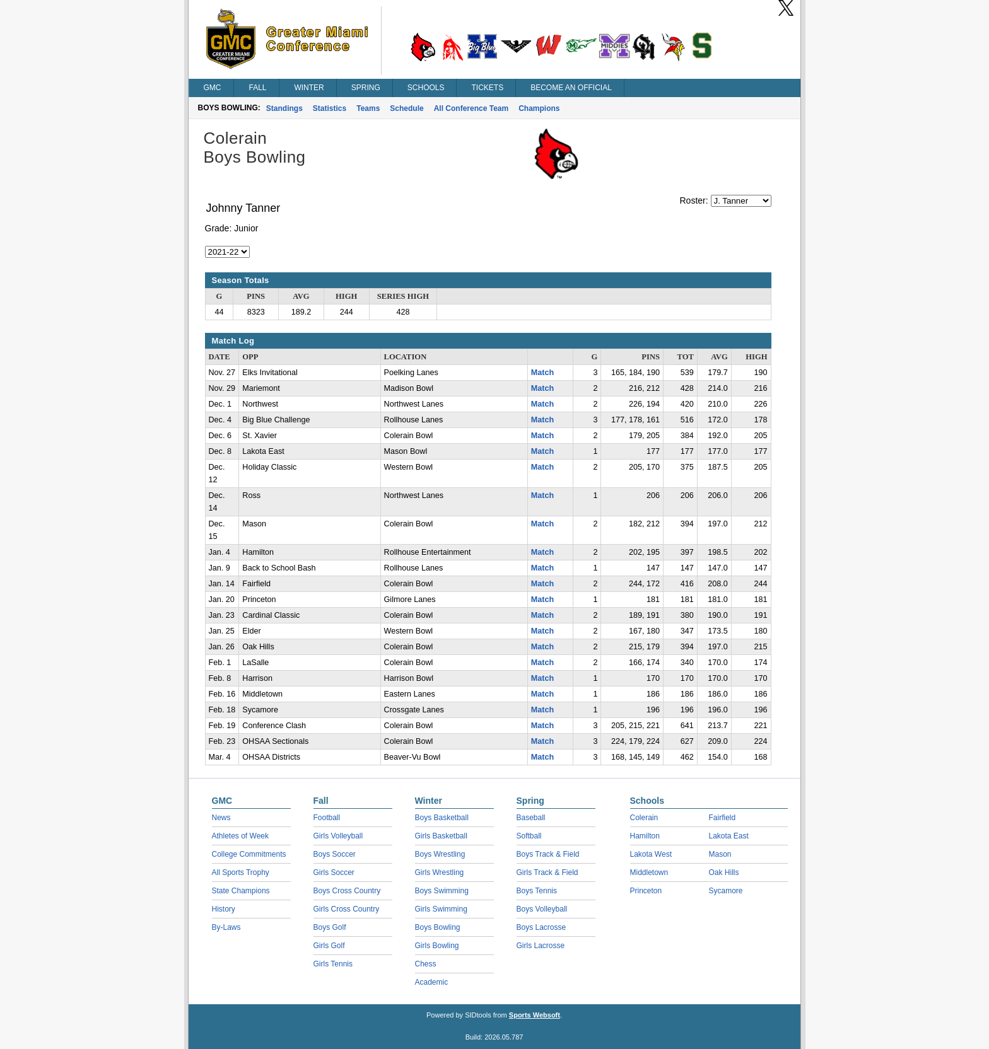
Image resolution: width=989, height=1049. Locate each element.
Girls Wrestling (439, 872)
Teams (368, 108)
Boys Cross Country (347, 890)
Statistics (329, 108)
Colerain (644, 817)
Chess (425, 963)
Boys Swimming (442, 890)
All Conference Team (471, 108)
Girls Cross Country (346, 909)
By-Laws (226, 927)
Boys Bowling (437, 927)
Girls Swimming (441, 909)
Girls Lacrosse (541, 945)
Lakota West (651, 854)
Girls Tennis (333, 963)
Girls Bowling (437, 945)
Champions (538, 108)
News (221, 817)
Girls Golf (329, 945)
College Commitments (249, 854)
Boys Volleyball (542, 909)
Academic (431, 982)
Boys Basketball (442, 817)
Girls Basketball (441, 836)
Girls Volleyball (338, 836)
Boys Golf (329, 927)
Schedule (406, 108)
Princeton (646, 890)
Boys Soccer (334, 854)
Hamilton (645, 836)
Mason (720, 854)
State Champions (241, 890)
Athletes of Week (240, 836)
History (223, 909)
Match (542, 372)
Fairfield (722, 817)
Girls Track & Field (547, 872)
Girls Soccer (333, 872)
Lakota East (729, 836)
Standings (284, 108)
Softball (529, 836)
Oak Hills (724, 872)
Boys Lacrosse (541, 927)
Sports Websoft (534, 1015)
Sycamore (726, 890)
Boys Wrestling (440, 854)
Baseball (531, 817)
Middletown (649, 872)
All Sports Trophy (240, 872)
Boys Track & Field (548, 854)
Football (327, 817)
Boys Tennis (537, 890)
